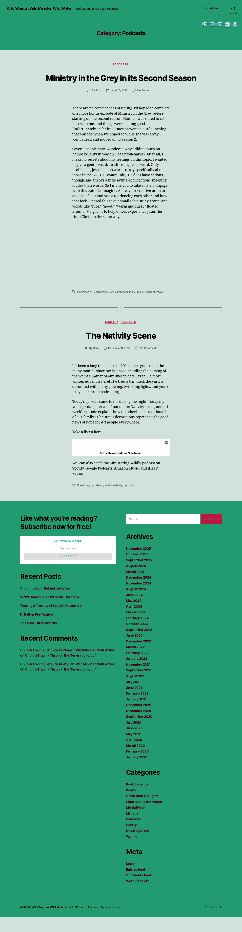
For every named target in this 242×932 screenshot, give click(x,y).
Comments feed (139, 890)
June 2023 (135, 651)
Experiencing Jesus (105, 306)
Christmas (83, 500)
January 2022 (137, 674)
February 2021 (138, 708)
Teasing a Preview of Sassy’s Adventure (53, 621)
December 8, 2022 (119, 363)
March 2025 (136, 587)
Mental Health (137, 823)
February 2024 (138, 633)
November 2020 (139, 726)
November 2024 (139, 598)
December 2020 (139, 720)
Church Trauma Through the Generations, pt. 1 (76, 670)
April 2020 (135, 755)
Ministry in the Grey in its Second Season (121, 85)
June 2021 (135, 703)
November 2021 (139, 679)
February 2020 (138, 766)
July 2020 (134, 737)
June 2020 (135, 743)
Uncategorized (138, 846)
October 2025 (137, 569)
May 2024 (134, 616)
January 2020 (137, 772)
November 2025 (139, 563)
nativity (117, 500)
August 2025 (137, 581)
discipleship (84, 306)
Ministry (111, 337)
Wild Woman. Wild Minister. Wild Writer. (42, 7)
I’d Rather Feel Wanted (39, 629)
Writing (132, 851)
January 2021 (137, 714)
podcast (151, 306)
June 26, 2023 (119, 105)
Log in (131, 879)
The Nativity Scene (121, 349)
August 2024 (137, 604)
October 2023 (137, 639)
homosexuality (127, 306)
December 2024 (139, 593)
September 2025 (140, 575)
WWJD (162, 306)
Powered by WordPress (109, 922)
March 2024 (136, 627)
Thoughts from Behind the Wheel (48, 603)
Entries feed (136, 884)
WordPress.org (139, 896)
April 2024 (135, 621)
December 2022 (139, 656)
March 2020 (136, 761)
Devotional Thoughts (144, 811)
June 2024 (135, 610)
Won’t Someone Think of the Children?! (53, 612)
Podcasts (121, 66)
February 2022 (138, 668)
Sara (97, 105)
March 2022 (136, 662)
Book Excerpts (138, 799)
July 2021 (134, 697)
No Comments (146, 105)
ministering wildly (101, 500)
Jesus (141, 306)
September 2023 (140, 645)
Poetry (131, 840)
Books (131, 805)
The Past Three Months (39, 638)
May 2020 (134, 749)
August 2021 (137, 691)
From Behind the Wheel (145, 817)
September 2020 (140, 732)
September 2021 (140, 685)
